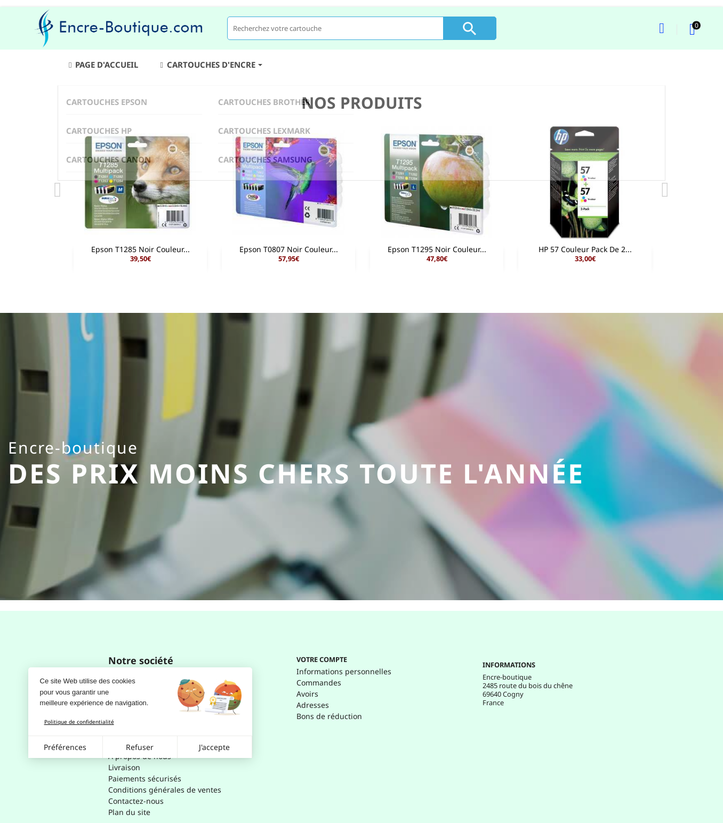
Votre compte (321, 659)
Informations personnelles (343, 671)
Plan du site (129, 812)
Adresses (312, 705)
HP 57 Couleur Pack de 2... (585, 249)
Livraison (124, 767)
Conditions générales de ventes (164, 790)
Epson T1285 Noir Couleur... (140, 249)
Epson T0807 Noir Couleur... (288, 249)
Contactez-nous (136, 801)
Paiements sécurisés (144, 778)
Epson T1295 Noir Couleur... (437, 249)
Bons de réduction (329, 716)
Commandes (318, 682)
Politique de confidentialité (79, 721)
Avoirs (307, 694)
